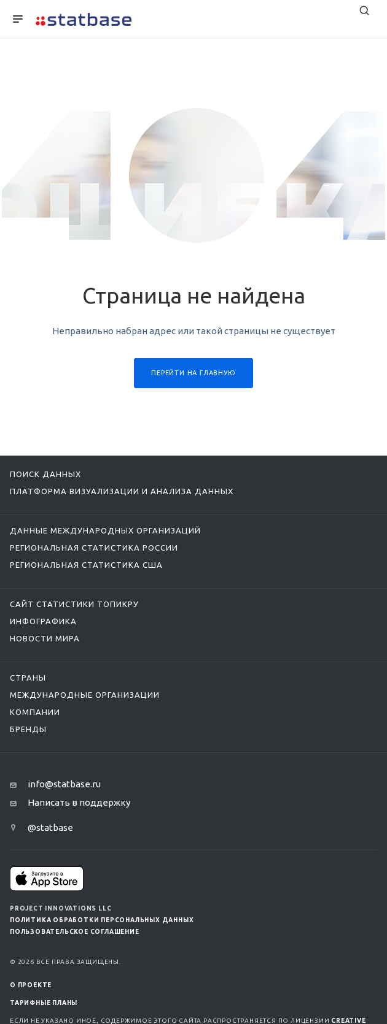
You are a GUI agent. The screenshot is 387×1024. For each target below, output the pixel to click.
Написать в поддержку (79, 802)
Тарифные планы (43, 1002)
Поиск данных (45, 474)
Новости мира (45, 638)
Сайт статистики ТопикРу (74, 604)
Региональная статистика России (94, 547)
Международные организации (85, 694)
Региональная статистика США (86, 564)
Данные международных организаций (105, 530)
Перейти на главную (193, 372)
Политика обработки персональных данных (102, 920)
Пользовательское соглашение (74, 931)
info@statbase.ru (64, 784)
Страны (28, 677)
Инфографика (43, 621)
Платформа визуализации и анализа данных (121, 491)
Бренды (28, 729)
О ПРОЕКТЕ (31, 985)
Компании (35, 712)
